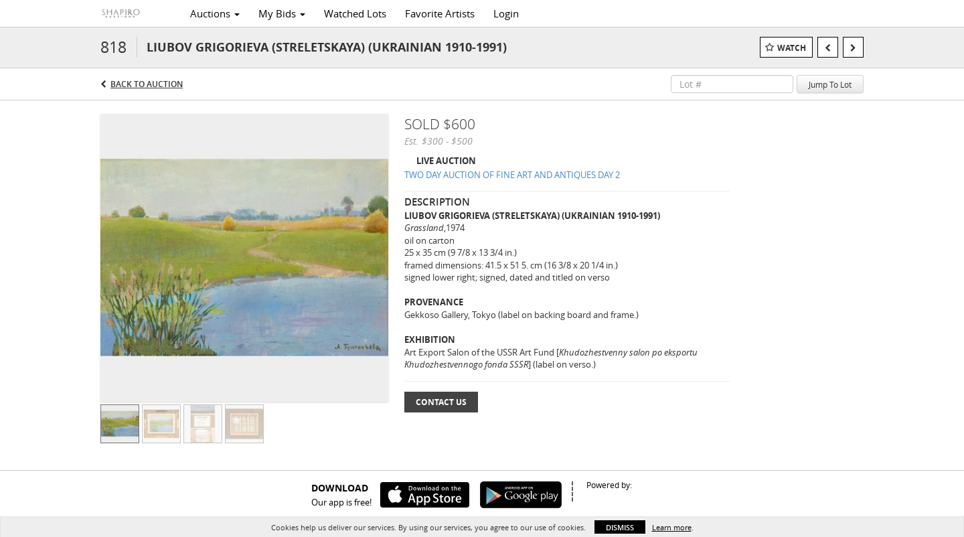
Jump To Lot (830, 84)
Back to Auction (146, 84)
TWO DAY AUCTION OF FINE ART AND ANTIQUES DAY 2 (512, 175)
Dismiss (620, 527)
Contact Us (441, 402)
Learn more (672, 527)
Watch (791, 48)
